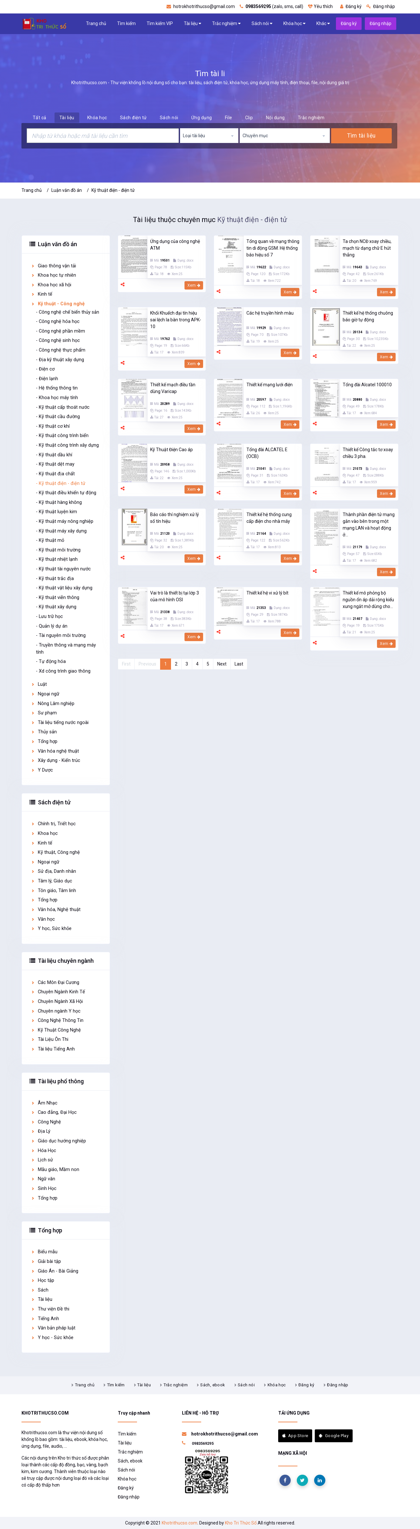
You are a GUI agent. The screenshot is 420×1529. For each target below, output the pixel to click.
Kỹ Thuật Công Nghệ (56, 1030)
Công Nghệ (46, 1122)
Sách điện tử (133, 117)
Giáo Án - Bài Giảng (54, 1271)
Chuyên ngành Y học (56, 1011)
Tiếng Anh (45, 1318)
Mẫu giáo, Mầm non (55, 1169)
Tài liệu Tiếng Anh (53, 1049)
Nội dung (275, 117)
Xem (194, 285)
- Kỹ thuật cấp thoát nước (63, 407)
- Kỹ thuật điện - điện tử (60, 483)
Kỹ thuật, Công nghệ (55, 852)
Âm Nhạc (44, 1103)
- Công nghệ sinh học (58, 340)
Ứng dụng (201, 117)
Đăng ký (351, 6)
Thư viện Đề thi (50, 1309)
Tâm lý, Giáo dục (51, 881)
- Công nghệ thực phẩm (60, 350)
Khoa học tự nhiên (53, 275)
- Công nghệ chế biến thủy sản (67, 312)
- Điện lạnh (47, 378)
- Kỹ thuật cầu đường (58, 416)
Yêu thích (320, 6)
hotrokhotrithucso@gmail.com (201, 6)
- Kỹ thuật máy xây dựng (61, 531)
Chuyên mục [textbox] (255, 135)
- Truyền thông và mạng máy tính (66, 648)
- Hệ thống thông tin (57, 388)
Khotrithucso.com (179, 1522)
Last (239, 663)
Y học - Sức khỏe (52, 1337)
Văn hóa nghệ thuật (55, 751)
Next (222, 663)
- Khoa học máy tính (57, 397)
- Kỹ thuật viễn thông (57, 597)
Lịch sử (42, 1160)
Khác (323, 23)
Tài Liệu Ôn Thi (49, 1039)
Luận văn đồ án (66, 190)
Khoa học (44, 833)
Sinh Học (43, 1188)
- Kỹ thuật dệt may (55, 464)
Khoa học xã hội (51, 285)
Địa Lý (40, 1131)
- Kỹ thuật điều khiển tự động (66, 493)
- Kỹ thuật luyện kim (56, 511)
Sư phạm (44, 713)
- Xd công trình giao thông (63, 671)
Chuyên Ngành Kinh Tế (58, 992)
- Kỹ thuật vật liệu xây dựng (64, 588)
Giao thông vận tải (53, 266)
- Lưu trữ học (49, 616)
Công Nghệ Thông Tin (57, 1020)
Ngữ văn (43, 1179)
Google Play (333, 1435)
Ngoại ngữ (45, 694)
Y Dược (42, 770)
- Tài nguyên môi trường (61, 635)
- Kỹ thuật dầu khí (54, 455)
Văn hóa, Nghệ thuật (56, 909)
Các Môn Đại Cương (55, 982)
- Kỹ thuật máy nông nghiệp (64, 521)
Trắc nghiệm (226, 23)
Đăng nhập (380, 6)
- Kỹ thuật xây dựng (56, 607)
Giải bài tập (46, 1261)
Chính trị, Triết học (53, 824)
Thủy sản (44, 732)
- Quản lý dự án (51, 626)
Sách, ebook (212, 1384)
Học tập (42, 1280)
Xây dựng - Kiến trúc (55, 760)
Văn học (43, 919)
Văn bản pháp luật (53, 1328)
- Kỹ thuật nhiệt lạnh (57, 559)
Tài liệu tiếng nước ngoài (60, 722)
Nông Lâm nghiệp (52, 703)
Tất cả (40, 117)
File (228, 117)
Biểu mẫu (44, 1252)
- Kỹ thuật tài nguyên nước (63, 569)
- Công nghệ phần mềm (60, 331)
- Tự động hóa (51, 661)
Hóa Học (43, 1150)
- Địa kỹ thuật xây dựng (60, 359)
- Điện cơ (45, 369)
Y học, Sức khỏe (51, 928)
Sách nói (262, 23)
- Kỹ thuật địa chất (55, 474)
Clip (249, 117)
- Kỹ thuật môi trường (58, 550)
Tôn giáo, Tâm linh (53, 890)
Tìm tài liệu (361, 135)
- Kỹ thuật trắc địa (55, 578)
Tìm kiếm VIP (160, 23)
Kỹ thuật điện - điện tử (113, 190)
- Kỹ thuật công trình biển (62, 435)
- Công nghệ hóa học (58, 321)
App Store (295, 1435)
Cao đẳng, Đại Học (54, 1112)
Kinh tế (41, 294)
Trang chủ (96, 23)
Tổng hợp (44, 741)
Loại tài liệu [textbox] (194, 135)
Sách (39, 1290)
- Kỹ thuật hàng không (59, 502)
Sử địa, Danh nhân (53, 871)
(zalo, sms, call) (271, 6)
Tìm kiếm (126, 23)
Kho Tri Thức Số (241, 1522)
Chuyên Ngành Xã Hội (57, 1001)
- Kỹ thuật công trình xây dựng (67, 445)
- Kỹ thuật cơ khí (53, 426)
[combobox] (209, 135)
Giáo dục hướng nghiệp (58, 1141)
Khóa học (294, 23)
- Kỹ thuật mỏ (50, 540)
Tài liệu (192, 23)
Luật (39, 684)
